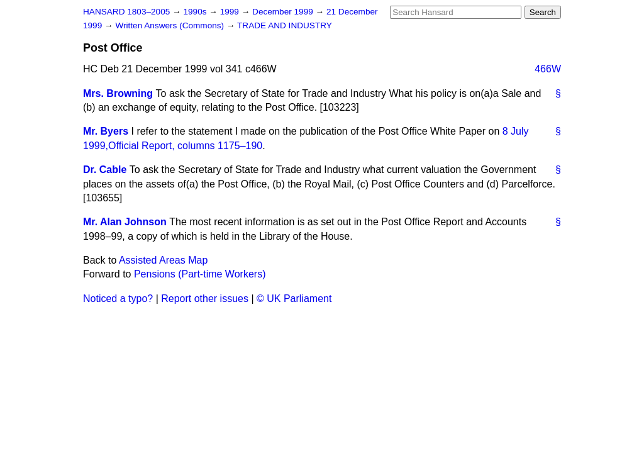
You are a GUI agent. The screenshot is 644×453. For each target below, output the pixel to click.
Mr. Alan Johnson (125, 221)
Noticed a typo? (118, 298)
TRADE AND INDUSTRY (284, 25)
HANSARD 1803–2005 (126, 11)
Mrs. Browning (118, 93)
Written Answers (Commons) (170, 25)
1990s (196, 11)
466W (548, 69)
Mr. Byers (105, 131)
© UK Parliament (294, 298)
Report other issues (204, 298)
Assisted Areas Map (163, 260)
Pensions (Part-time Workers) (200, 274)
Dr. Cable (104, 169)
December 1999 (284, 11)
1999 (231, 11)
